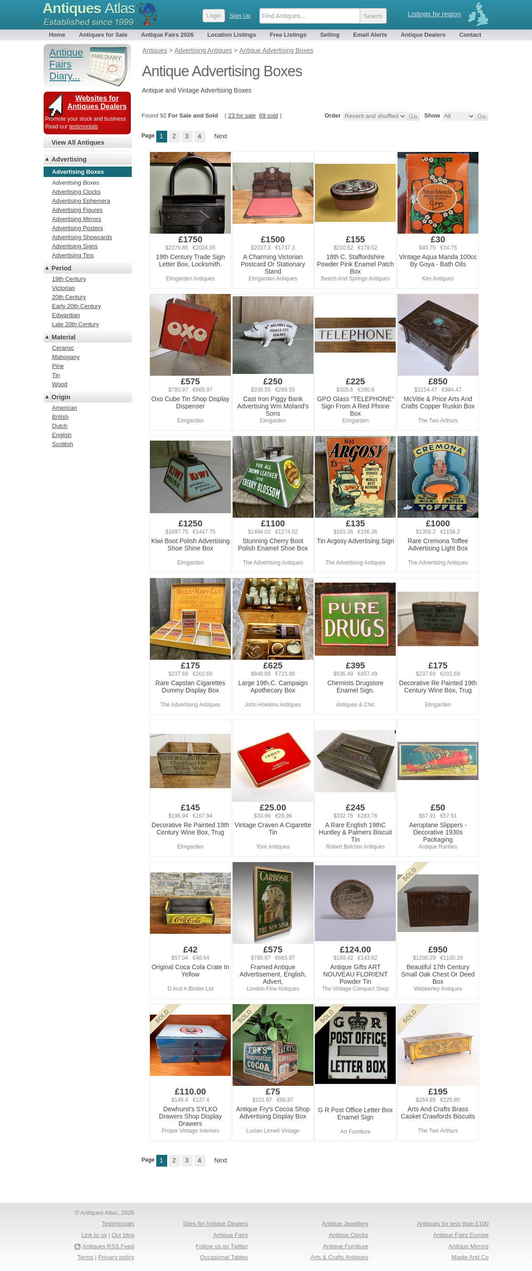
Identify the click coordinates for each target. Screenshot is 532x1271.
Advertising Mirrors (76, 219)
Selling (330, 34)
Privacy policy (116, 1257)
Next (220, 136)
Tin (56, 375)
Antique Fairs (230, 1235)
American (64, 407)
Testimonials (118, 1223)
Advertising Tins (73, 255)
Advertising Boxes (75, 182)
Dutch (60, 425)
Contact (470, 34)
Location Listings (231, 34)
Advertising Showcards (82, 237)
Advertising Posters (77, 228)
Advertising (69, 159)
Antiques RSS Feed (108, 1246)
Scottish (62, 444)
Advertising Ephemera (81, 200)
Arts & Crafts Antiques (339, 1257)
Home (57, 34)
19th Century (69, 278)
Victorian (63, 288)
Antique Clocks (348, 1235)
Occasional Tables (224, 1257)
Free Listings (288, 34)
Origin (61, 397)
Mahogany (66, 356)
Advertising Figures (77, 209)
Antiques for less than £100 (453, 1223)
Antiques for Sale (103, 34)
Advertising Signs (75, 246)
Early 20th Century (76, 306)
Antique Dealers (423, 34)
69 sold (268, 115)
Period (62, 268)
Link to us (94, 1235)
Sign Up (239, 15)
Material (64, 337)
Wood (60, 384)
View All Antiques (78, 142)
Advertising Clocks (76, 191)
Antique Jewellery (345, 1223)
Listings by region (434, 14)
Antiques (89, 8)
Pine (58, 366)
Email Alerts (370, 34)
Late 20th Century (75, 324)
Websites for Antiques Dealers (97, 102)
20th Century (69, 297)
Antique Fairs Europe (460, 1235)
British (60, 416)
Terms (85, 1257)
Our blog (123, 1235)
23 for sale (242, 115)
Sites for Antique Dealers (215, 1223)
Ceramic (63, 347)
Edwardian (66, 315)
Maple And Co (470, 1257)
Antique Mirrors (468, 1246)
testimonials (83, 126)
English (62, 435)
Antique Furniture (345, 1246)
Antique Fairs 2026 (167, 34)
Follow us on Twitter (222, 1246)
